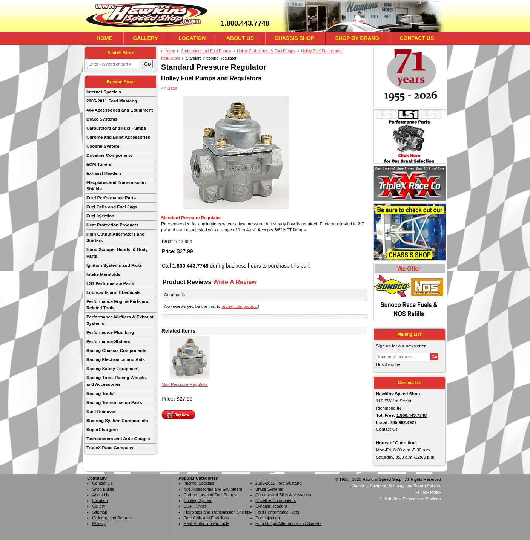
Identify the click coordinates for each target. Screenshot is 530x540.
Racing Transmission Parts (114, 402)
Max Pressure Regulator (184, 384)
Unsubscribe (388, 364)
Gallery (145, 38)
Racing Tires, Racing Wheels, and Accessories (116, 380)
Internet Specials (103, 92)
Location (192, 38)
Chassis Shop (295, 38)
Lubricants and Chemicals (113, 292)
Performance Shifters (108, 341)
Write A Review (235, 281)
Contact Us (416, 38)
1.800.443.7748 (245, 23)
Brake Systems (102, 119)
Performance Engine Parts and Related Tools (118, 304)
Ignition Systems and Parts (114, 265)
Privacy (99, 523)
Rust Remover (101, 411)
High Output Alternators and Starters (115, 237)
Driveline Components (109, 155)
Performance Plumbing (110, 332)
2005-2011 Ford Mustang (111, 101)
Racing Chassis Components (116, 350)
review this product (239, 306)
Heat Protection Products (112, 225)
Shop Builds (103, 489)
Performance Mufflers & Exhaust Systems (120, 320)
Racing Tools (99, 393)
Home (104, 38)
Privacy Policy (428, 492)
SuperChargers (102, 429)
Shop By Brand (357, 38)
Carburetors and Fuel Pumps (116, 128)
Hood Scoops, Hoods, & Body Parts (117, 252)
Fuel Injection (100, 216)
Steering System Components (117, 420)
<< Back (169, 88)
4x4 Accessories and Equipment (119, 110)
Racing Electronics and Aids (115, 359)
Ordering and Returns (112, 518)
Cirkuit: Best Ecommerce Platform (410, 499)
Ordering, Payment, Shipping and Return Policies (396, 485)
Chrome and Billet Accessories (118, 137)
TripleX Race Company (110, 447)
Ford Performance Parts (111, 198)
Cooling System (102, 146)
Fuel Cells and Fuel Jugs (111, 207)
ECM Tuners (98, 164)
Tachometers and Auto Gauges (118, 438)
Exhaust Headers (103, 173)
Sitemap (99, 512)
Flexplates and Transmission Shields (116, 185)
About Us (240, 38)
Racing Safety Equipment (112, 368)
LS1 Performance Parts (110, 283)
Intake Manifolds (103, 274)
